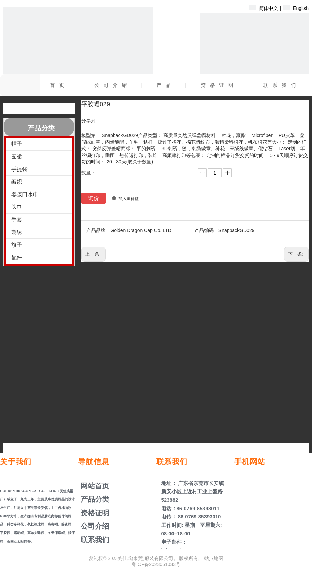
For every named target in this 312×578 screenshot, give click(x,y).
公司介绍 (112, 85)
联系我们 (281, 85)
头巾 (16, 207)
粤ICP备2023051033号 (156, 564)
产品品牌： (98, 230)
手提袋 (19, 169)
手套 (16, 219)
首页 (59, 85)
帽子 (16, 144)
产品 (166, 85)
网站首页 (94, 486)
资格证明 (219, 85)
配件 (16, 257)
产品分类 (94, 499)
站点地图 (213, 558)
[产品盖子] (254, 67)
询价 (93, 198)
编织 (16, 182)
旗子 (16, 245)
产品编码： (206, 230)
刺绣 (16, 232)
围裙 (16, 156)
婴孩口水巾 (24, 194)
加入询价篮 (128, 198)
